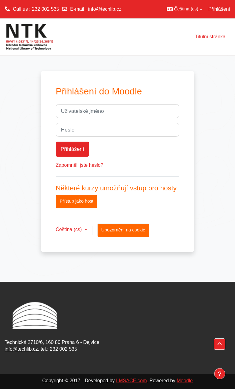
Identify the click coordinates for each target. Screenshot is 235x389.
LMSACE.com (131, 380)
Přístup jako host (76, 201)
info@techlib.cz (104, 9)
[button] (184, 9)
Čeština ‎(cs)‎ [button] (69, 229)
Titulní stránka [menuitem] (210, 36)
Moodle (185, 380)
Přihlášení (219, 9)
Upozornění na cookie (123, 229)
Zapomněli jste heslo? (79, 165)
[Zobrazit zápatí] (219, 373)
